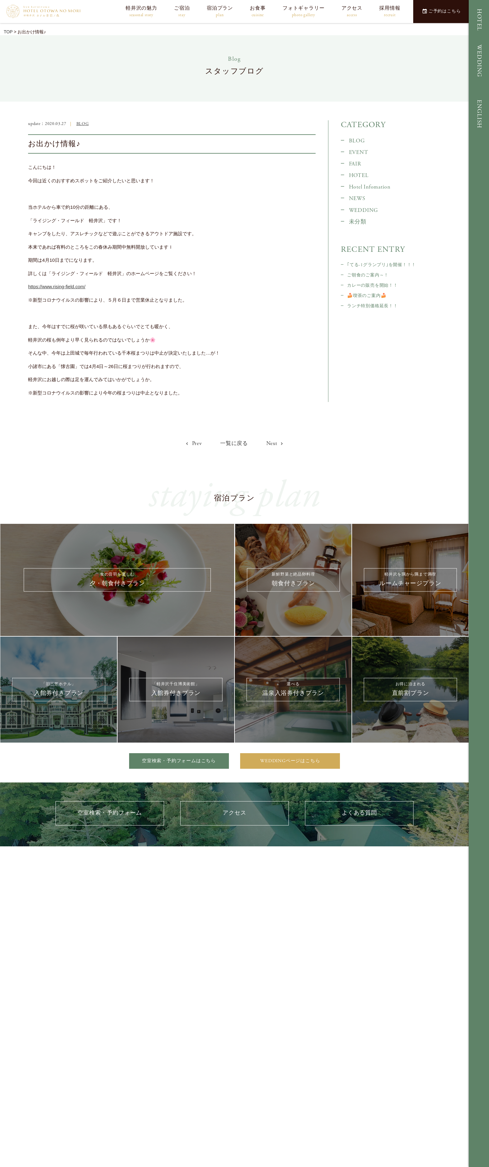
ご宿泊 (182, 11)
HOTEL (479, 20)
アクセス (351, 11)
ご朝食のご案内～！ (368, 275)
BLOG (82, 124)
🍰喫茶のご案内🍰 (366, 296)
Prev (192, 443)
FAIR (355, 163)
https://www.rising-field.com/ (57, 286)
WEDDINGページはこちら (290, 761)
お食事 (257, 11)
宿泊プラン (220, 11)
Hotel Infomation (370, 187)
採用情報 (389, 11)
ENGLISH (479, 114)
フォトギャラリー (303, 11)
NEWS (357, 198)
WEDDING (479, 61)
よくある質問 (359, 815)
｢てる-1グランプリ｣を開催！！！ (381, 265)
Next (276, 443)
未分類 (357, 221)
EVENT (358, 152)
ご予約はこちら (442, 11)
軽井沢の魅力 (141, 11)
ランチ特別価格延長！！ (372, 306)
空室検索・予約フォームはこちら (179, 761)
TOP (8, 31)
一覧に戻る (234, 443)
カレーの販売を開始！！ (372, 285)
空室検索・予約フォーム (110, 815)
